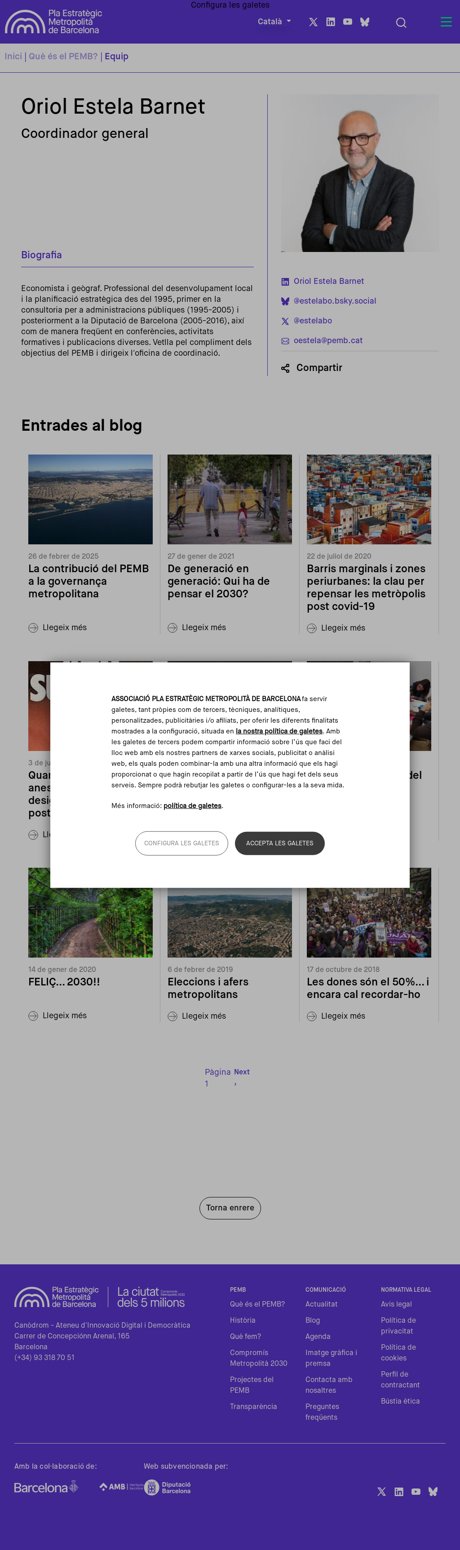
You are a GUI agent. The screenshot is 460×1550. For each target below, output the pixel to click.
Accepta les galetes (280, 843)
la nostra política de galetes (279, 731)
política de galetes (192, 806)
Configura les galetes (181, 843)
